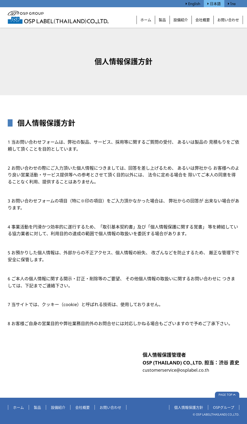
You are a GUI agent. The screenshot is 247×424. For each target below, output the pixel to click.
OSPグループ (223, 407)
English (193, 3)
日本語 (214, 3)
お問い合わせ (228, 19)
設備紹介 (180, 19)
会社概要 (202, 19)
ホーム (145, 19)
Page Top (227, 395)
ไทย (232, 3)
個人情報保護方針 (188, 407)
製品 (162, 19)
